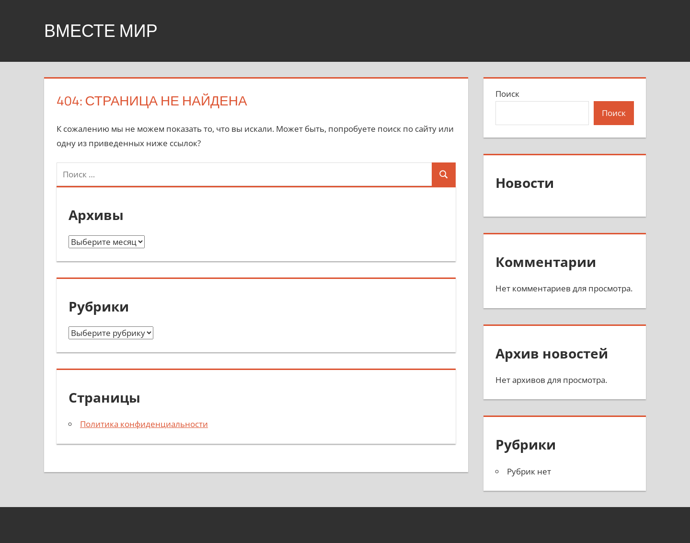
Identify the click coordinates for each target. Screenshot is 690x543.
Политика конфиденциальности (144, 423)
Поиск (507, 93)
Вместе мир (101, 30)
